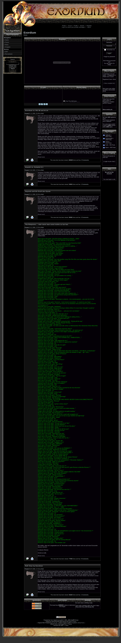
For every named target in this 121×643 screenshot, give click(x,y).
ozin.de (55, 622)
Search (82, 25)
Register (89, 25)
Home (7, 40)
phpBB (61, 620)
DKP (6, 51)
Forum (70, 25)
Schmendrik (109, 138)
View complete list (109, 83)
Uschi (107, 141)
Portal (64, 25)
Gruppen (7, 47)
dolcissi (109, 121)
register (111, 63)
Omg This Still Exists (71, 101)
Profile (76, 25)
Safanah (107, 135)
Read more (41, 157)
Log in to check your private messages (73, 27)
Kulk (106, 145)
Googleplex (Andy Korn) (77, 622)
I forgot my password (109, 56)
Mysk (107, 147)
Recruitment (8, 54)
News (6, 44)
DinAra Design (72, 621)
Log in (89, 27)
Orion (51, 620)
